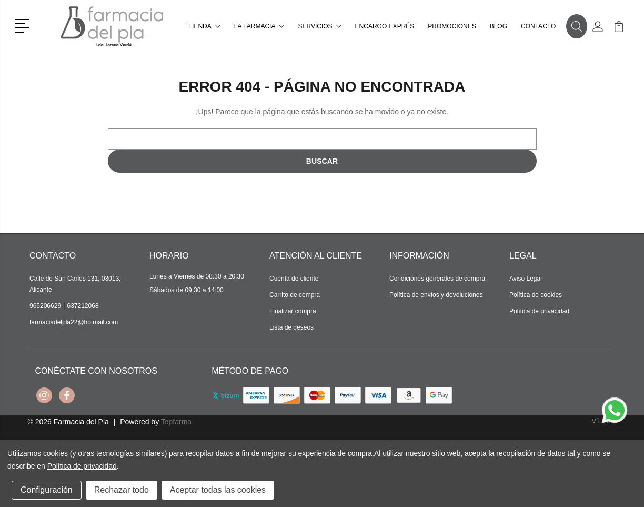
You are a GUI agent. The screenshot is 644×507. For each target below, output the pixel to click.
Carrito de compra (294, 295)
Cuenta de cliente (293, 278)
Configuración (47, 489)
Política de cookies (535, 295)
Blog (498, 26)
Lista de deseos (291, 327)
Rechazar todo (121, 489)
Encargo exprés (385, 26)
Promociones (452, 26)
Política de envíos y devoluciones (435, 295)
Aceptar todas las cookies (218, 489)
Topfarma (176, 421)
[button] (24, 25)
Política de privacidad (539, 311)
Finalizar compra (292, 311)
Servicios (319, 26)
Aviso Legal (525, 278)
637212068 (83, 306)
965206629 (45, 306)
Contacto (538, 26)
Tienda (204, 26)
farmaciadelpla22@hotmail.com (73, 322)
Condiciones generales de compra (437, 278)
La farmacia (259, 26)
